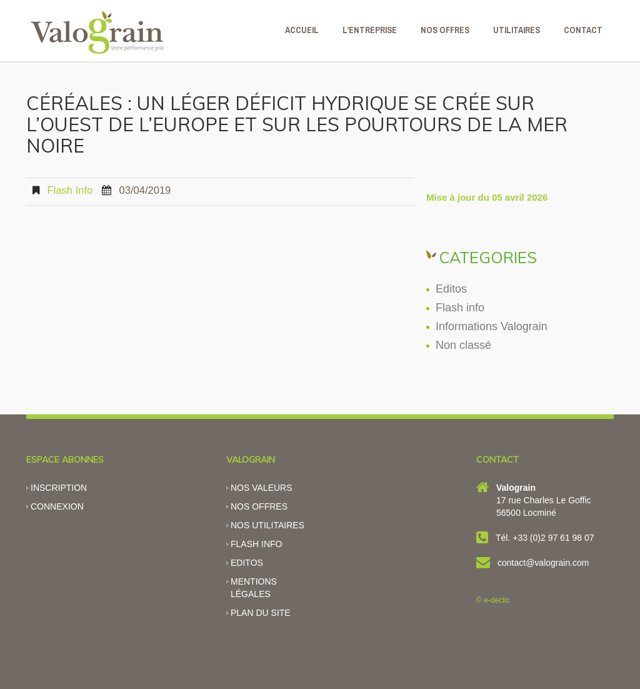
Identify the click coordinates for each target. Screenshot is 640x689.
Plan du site (261, 613)
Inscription (59, 488)
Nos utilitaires (267, 525)
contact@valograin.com (543, 563)
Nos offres (259, 506)
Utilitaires (516, 30)
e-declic (496, 600)
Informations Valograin (492, 326)
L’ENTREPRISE (369, 30)
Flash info (70, 190)
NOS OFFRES (445, 30)
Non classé (463, 345)
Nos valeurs (261, 488)
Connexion (57, 506)
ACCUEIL (302, 30)
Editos (451, 289)
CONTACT (583, 30)
